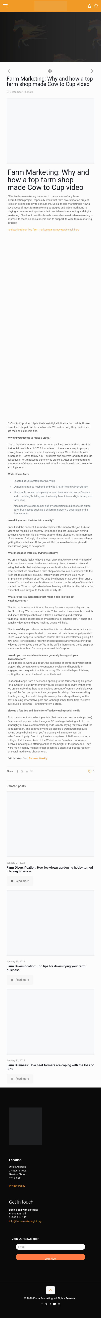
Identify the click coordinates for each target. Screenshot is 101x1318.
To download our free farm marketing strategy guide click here (43, 229)
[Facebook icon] (42, 1304)
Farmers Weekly (38, 758)
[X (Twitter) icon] (46, 1304)
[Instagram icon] (59, 1304)
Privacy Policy (17, 1185)
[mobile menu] (5, 6)
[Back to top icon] (50, 1290)
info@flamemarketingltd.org (25, 1221)
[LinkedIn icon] (54, 1304)
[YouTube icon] (50, 1304)
